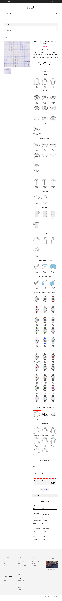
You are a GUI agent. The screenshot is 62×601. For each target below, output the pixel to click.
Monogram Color (45, 469)
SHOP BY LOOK (34, 563)
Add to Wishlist (52, 489)
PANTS (6, 35)
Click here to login (38, 483)
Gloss (39, 66)
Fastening (45, 175)
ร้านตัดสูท (56, 596)
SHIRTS (6, 37)
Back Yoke (44, 191)
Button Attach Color (40, 350)
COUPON (19, 587)
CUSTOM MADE (31, 30)
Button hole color (40, 292)
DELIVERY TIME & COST (22, 565)
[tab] (45, 495)
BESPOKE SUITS (21, 561)
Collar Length (45, 138)
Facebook (47, 596)
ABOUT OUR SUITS (35, 561)
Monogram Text (45, 460)
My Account (8, 1)
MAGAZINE (34, 565)
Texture (45, 66)
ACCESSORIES (6, 572)
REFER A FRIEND (21, 585)
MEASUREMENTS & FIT (22, 570)
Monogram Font (41, 407)
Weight (50, 66)
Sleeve (45, 74)
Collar (45, 90)
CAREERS (34, 570)
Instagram (52, 596)
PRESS (33, 567)
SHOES (5, 570)
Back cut (45, 207)
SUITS (6, 32)
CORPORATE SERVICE (22, 572)
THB (56, 1)
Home (5, 20)
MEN (31, 28)
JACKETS (5, 563)
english (52, 1)
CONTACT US (20, 574)
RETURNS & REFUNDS (22, 567)
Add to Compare (55, 489)
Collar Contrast (43, 260)
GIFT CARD (20, 589)
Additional (36, 495)
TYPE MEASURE (21, 580)
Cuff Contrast (43, 276)
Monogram (45, 423)
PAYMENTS (20, 563)
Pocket (45, 233)
